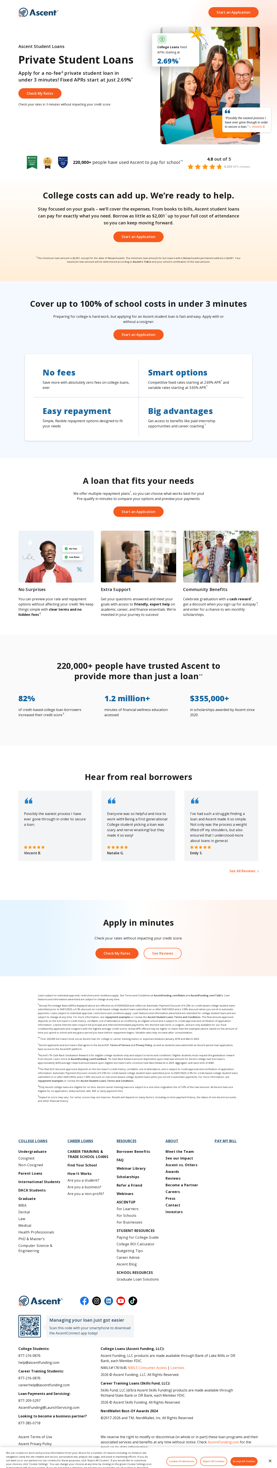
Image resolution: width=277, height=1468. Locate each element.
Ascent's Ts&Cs (142, 261)
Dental (24, 1212)
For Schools (126, 1215)
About (172, 1141)
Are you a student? (83, 1180)
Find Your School (82, 1165)
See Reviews (162, 953)
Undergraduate (32, 1151)
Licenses (177, 1367)
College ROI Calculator (136, 1244)
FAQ (120, 1160)
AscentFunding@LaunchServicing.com (48, 1407)
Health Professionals (36, 1232)
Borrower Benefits (133, 1151)
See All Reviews (242, 871)
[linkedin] (108, 1301)
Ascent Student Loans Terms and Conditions (174, 1017)
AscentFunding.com (223, 1442)
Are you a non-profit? (86, 1193)
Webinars (125, 1193)
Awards (172, 1171)
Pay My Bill (226, 1141)
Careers (173, 1191)
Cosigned (26, 1158)
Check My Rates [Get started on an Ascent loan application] (40, 93)
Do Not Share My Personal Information (50, 1450)
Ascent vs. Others (181, 1165)
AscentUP (126, 1202)
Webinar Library (131, 1168)
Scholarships (128, 1176)
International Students (39, 1181)
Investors (174, 1211)
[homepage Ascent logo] (38, 13)
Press (170, 1198)
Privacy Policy (144, 1045)
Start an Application (233, 13)
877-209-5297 (29, 1400)
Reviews (173, 1178)
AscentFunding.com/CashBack (89, 1059)
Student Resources (136, 1230)
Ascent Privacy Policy (35, 1443)
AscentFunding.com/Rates (169, 995)
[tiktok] (133, 1301)
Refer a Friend (129, 1185)
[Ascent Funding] (40, 1300)
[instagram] (96, 1301)
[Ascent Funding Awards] (138, 162)
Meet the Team (180, 1151)
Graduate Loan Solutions (138, 1279)
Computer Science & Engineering (35, 1248)
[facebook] (84, 1301)
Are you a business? (84, 1187)
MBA (22, 1205)
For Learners (128, 1208)
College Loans (32, 1141)
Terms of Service (120, 1045)
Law (21, 1218)
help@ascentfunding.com (38, 1362)
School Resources (135, 1272)
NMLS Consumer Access (147, 1367)
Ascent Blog (127, 1264)
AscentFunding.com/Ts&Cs (207, 995)
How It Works (80, 1173)
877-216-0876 (29, 1355)
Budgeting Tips (130, 1250)
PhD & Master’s (31, 1238)
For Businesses (130, 1222)
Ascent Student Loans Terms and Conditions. (107, 1080)
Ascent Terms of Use (35, 1436)
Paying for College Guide (138, 1237)
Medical (24, 1225)
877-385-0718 (29, 1423)
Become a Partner (182, 1185)
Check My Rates (117, 953)
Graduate (27, 1198)
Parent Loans (30, 1173)
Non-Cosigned (30, 1165)
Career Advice (128, 1257)
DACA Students (32, 1190)
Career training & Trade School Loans (88, 1154)
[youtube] (120, 1301)
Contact (173, 1205)
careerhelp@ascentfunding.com (44, 1385)
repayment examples (117, 1017)
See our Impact (179, 1158)
